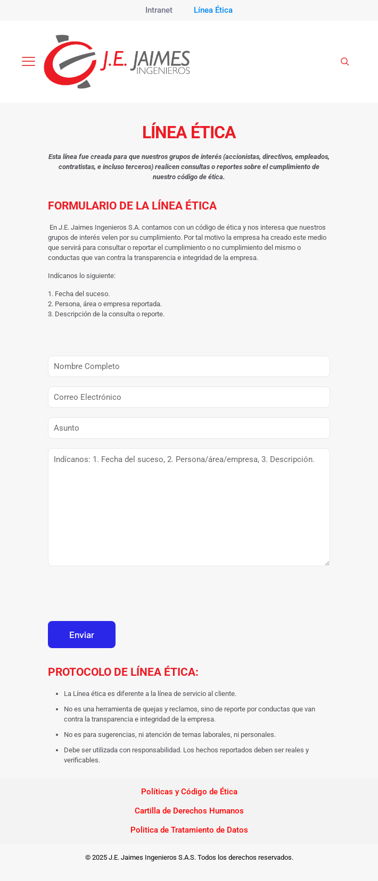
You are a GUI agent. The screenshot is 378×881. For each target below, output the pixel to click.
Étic (225, 791)
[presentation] (129, 597)
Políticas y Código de (179, 791)
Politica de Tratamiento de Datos (189, 830)
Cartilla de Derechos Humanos (189, 811)
